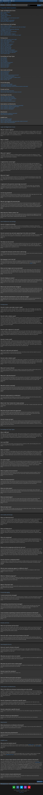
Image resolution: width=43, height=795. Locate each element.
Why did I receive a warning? (6, 50)
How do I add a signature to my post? (7, 43)
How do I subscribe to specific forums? (8, 109)
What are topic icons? (5, 68)
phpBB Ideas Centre (10, 756)
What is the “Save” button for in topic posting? (9, 52)
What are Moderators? (5, 74)
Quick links (1, 1)
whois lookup (37, 763)
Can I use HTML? (4, 60)
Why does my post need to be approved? (8, 53)
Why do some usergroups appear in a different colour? (10, 78)
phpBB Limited (31, 746)
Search (2, 2)
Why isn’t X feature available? (6, 121)
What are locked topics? (5, 67)
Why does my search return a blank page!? (8, 100)
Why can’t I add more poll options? (7, 45)
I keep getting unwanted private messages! (8, 86)
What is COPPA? (4, 14)
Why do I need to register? (5, 13)
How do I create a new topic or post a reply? (9, 40)
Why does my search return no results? (8, 98)
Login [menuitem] (40, 1)
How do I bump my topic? (5, 54)
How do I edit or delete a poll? (6, 46)
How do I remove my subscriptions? (7, 110)
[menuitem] (38, 1)
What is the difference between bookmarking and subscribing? (12, 106)
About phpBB (38, 747)
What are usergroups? (5, 75)
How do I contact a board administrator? (8, 123)
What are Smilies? (4, 61)
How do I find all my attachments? (7, 115)
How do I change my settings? (6, 27)
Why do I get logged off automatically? (8, 21)
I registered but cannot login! (6, 16)
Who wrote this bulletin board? (6, 120)
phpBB (31, 264)
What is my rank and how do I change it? (8, 35)
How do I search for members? (6, 101)
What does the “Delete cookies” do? (7, 22)
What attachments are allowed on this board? (9, 114)
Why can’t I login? (4, 18)
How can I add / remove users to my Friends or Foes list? (11, 93)
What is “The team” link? (5, 81)
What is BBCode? (4, 59)
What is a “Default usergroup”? (6, 79)
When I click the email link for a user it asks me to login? (11, 36)
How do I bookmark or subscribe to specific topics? (10, 108)
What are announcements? (5, 65)
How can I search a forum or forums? (7, 97)
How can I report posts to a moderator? (8, 51)
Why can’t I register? (4, 15)
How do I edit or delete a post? (6, 42)
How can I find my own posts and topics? (8, 102)
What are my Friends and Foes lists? (7, 92)
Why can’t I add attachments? (6, 49)
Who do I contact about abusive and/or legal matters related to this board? (14, 122)
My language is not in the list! (6, 31)
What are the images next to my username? (9, 33)
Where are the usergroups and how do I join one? (10, 76)
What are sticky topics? (5, 66)
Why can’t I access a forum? (6, 47)
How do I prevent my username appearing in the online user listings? (13, 28)
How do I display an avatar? (6, 34)
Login (6, 2)
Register (10, 2)
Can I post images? (4, 62)
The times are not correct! (5, 29)
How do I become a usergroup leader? (8, 77)
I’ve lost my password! (5, 20)
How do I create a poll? (5, 44)
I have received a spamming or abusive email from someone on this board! (14, 87)
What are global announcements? (7, 63)
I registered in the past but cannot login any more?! (10, 19)
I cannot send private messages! (6, 85)
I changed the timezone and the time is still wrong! (10, 30)
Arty (19, 792)
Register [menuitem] (42, 1)
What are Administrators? (5, 72)
